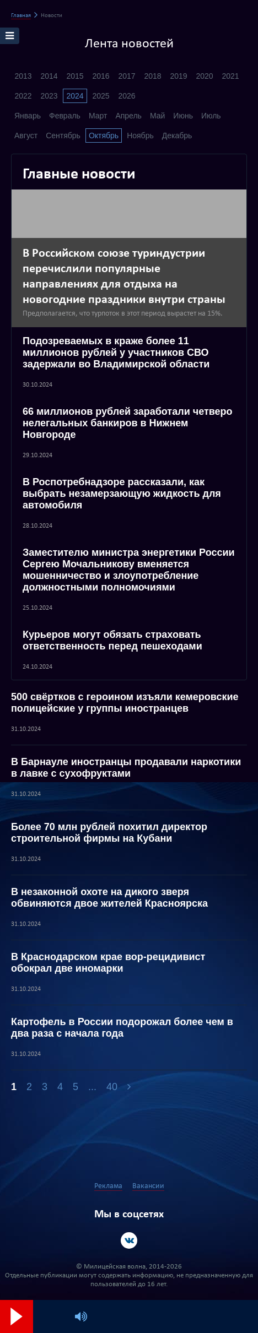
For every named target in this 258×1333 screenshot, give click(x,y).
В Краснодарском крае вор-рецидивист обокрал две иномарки (108, 962)
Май (157, 115)
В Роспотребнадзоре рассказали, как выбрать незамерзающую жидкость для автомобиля (122, 493)
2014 (48, 76)
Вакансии (148, 1186)
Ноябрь (140, 135)
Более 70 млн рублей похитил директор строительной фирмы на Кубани (109, 832)
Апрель (128, 115)
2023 (48, 95)
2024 (74, 95)
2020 (204, 76)
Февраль (64, 115)
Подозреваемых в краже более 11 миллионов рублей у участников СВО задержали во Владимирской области (116, 352)
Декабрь (177, 135)
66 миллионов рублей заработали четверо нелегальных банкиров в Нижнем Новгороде (128, 423)
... (92, 1086)
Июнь (183, 115)
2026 (126, 95)
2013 (22, 76)
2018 (152, 76)
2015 (74, 76)
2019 (178, 76)
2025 (100, 95)
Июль (211, 115)
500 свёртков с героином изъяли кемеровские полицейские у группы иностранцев (125, 702)
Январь (27, 115)
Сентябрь (63, 135)
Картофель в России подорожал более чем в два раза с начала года (122, 1027)
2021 (230, 76)
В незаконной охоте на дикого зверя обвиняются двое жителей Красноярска (109, 897)
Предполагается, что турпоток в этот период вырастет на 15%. (123, 314)
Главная (21, 16)
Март (98, 115)
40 (111, 1086)
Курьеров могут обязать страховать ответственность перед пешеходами (112, 640)
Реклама (108, 1186)
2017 (126, 76)
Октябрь (104, 135)
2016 (100, 76)
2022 (22, 95)
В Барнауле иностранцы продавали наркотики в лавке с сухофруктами (126, 767)
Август (25, 135)
